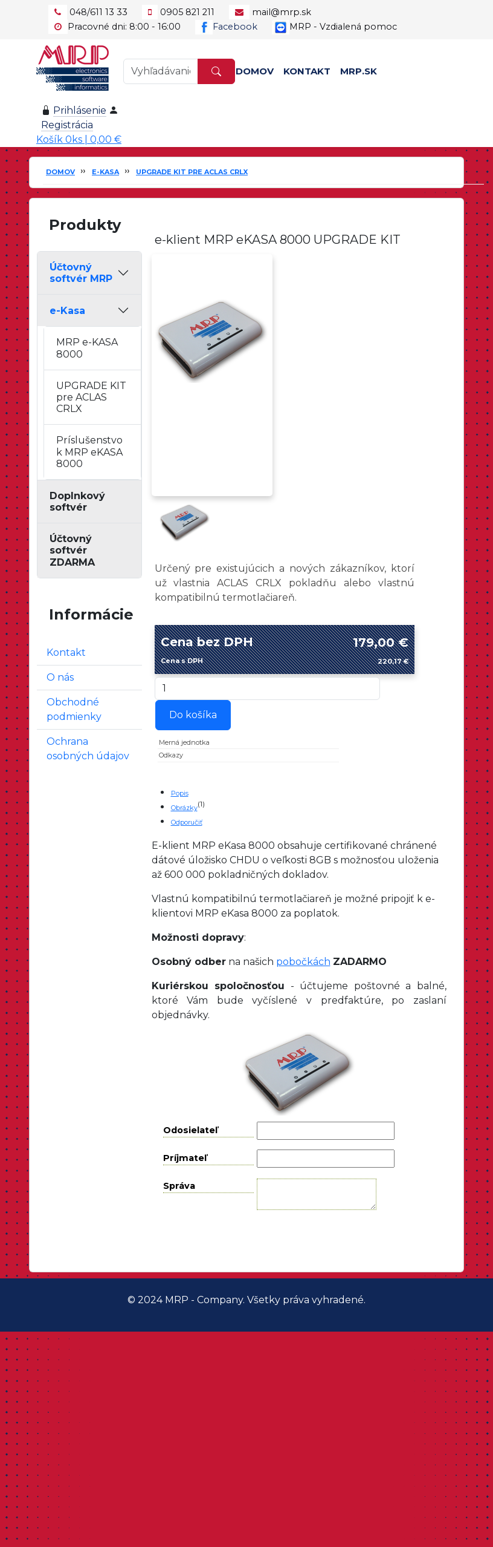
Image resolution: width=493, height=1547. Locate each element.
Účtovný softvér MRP (81, 272)
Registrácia (67, 125)
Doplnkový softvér (77, 501)
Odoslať (308, 1240)
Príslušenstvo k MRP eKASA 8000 (89, 451)
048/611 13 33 (98, 12)
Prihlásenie (79, 110)
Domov (255, 71)
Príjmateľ (185, 1158)
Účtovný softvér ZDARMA (72, 550)
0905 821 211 (187, 12)
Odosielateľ (190, 1130)
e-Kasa (105, 172)
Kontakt (306, 71)
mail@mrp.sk (281, 12)
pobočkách (303, 961)
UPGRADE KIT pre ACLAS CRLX (192, 172)
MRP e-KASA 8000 (87, 347)
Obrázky (184, 807)
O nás (60, 677)
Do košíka (193, 715)
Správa (179, 1185)
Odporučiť (186, 822)
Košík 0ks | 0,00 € (78, 139)
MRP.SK (358, 71)
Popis (179, 793)
